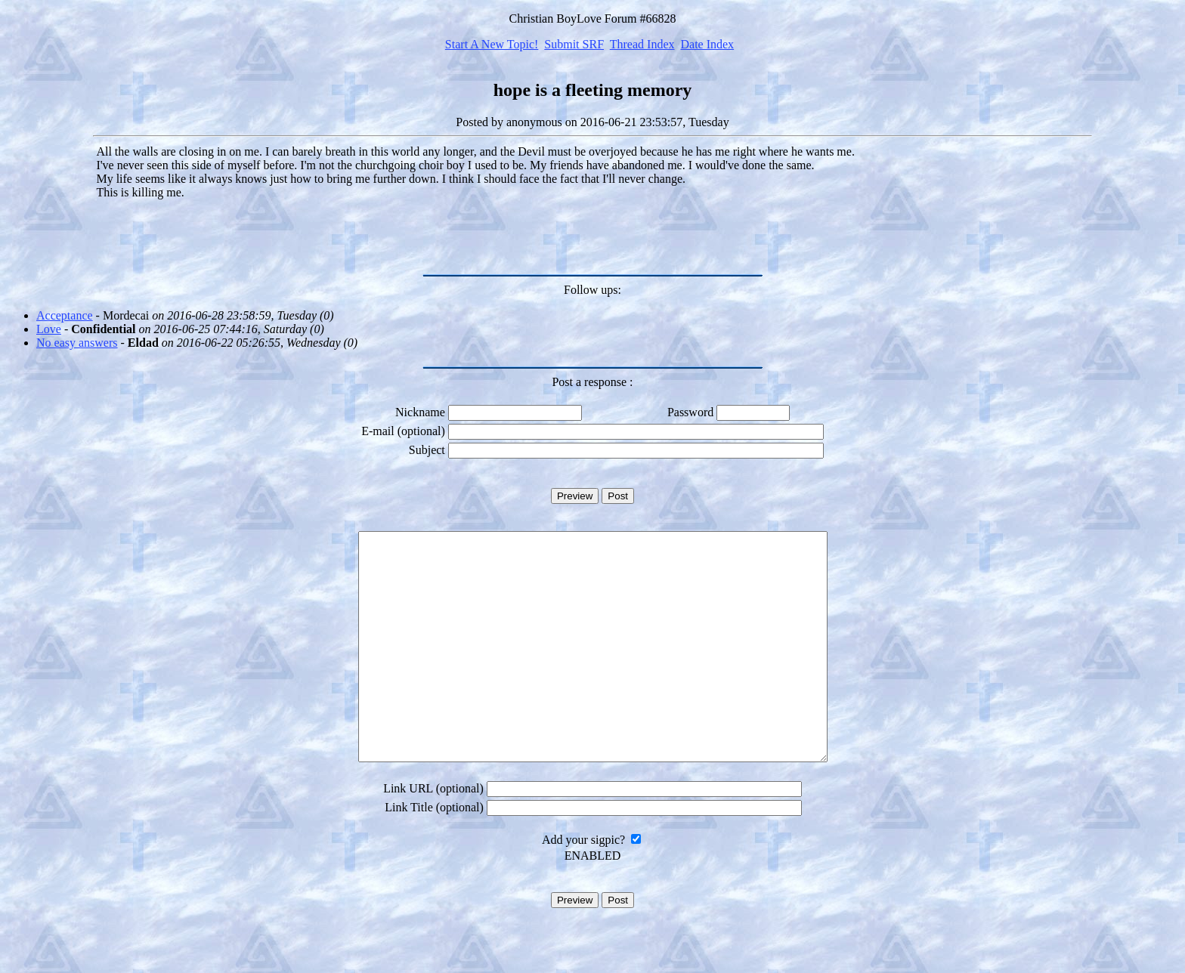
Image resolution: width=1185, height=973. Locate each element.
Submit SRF (574, 44)
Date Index (707, 44)
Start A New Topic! (491, 44)
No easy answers (77, 342)
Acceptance (64, 315)
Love (48, 329)
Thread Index (642, 44)
